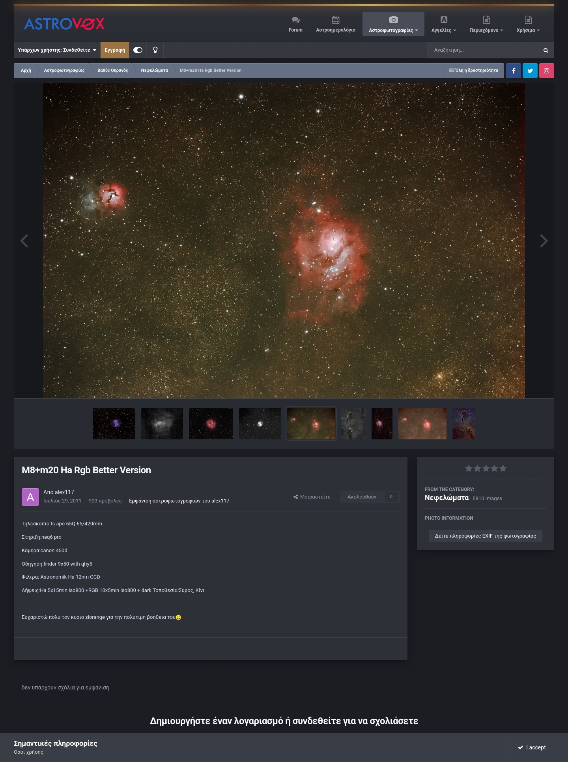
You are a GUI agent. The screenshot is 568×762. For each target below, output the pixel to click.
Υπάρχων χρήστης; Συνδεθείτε (57, 50)
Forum (296, 30)
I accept (532, 747)
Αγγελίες (442, 30)
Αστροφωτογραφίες (392, 30)
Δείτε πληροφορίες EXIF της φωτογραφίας (485, 536)
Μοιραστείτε (312, 497)
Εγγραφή (115, 50)
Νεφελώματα (447, 497)
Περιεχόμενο (485, 30)
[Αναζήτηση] (467, 50)
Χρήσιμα (526, 30)
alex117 (64, 492)
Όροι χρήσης (28, 752)
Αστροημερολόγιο (335, 30)
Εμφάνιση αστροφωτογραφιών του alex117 (179, 501)
